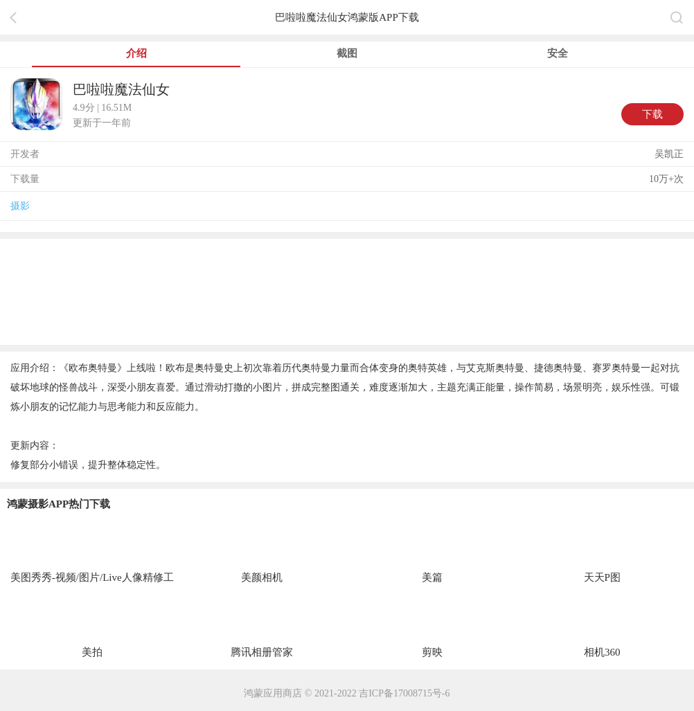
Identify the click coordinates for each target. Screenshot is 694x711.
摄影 (20, 206)
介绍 (136, 53)
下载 (652, 114)
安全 (557, 53)
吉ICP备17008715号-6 (404, 693)
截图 (347, 53)
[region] (347, 291)
